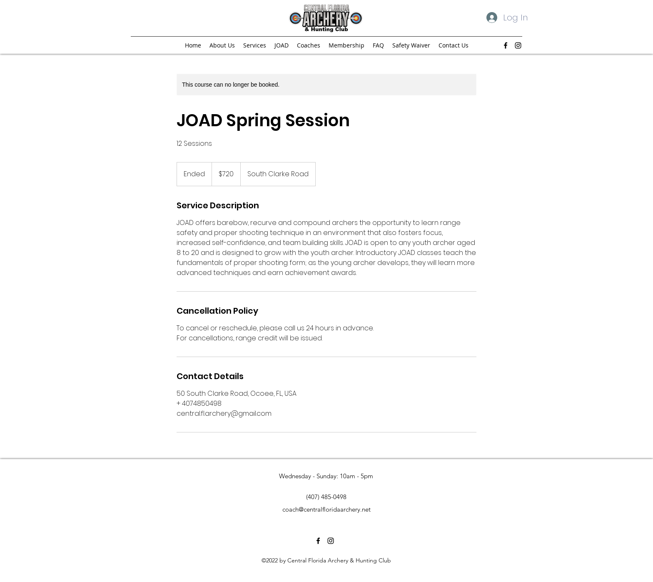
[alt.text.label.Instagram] (518, 45)
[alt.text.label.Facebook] (505, 45)
